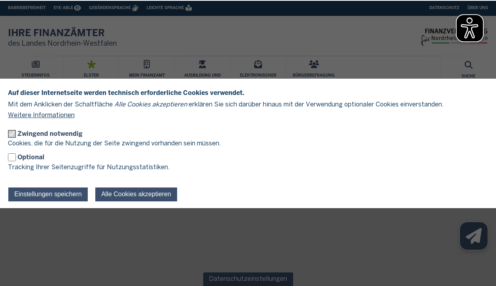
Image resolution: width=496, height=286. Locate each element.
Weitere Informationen (41, 115)
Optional (30, 157)
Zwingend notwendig (50, 133)
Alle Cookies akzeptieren (136, 194)
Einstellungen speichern (48, 194)
